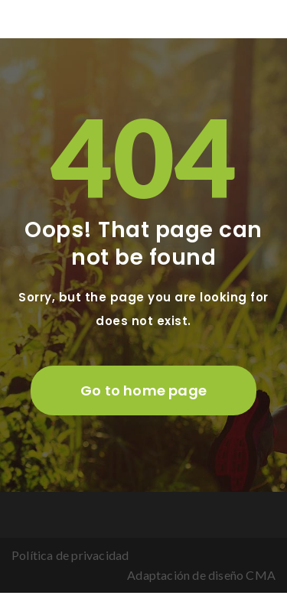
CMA (261, 575)
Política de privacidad (70, 555)
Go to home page (143, 390)
